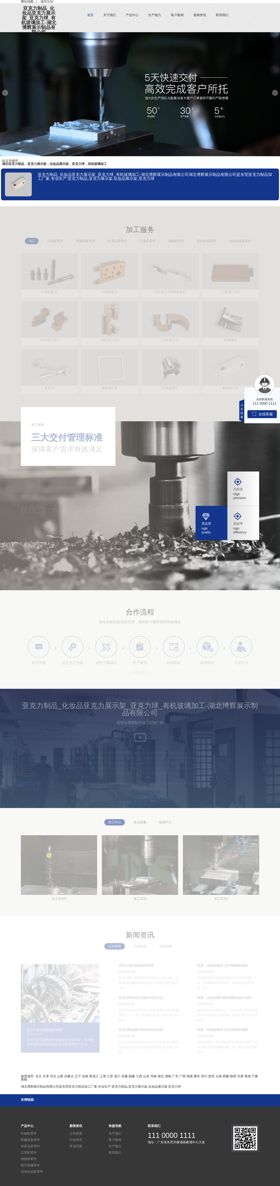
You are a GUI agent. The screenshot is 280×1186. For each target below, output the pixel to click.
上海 (103, 1076)
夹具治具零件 (30, 1146)
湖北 (160, 1076)
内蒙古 (69, 1076)
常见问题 (76, 1146)
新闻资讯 (199, 15)
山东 (146, 1076)
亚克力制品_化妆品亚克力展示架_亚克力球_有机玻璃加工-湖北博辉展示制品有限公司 (38, 20)
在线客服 (262, 413)
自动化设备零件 (32, 1171)
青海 (247, 1076)
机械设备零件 (30, 1139)
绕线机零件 (29, 1159)
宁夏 (255, 1076)
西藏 (226, 1076)
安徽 (124, 1076)
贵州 (211, 1076)
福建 (131, 1076)
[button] (140, 149)
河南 (153, 1076)
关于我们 (109, 15)
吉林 (85, 1076)
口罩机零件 (29, 1152)
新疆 (24, 1079)
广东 (175, 1076)
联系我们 (222, 15)
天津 (45, 1076)
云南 (218, 1076)
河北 (53, 1076)
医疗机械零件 (30, 1165)
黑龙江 (94, 1076)
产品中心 (132, 15)
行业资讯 (76, 1139)
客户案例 (177, 15)
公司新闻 (76, 1133)
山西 (60, 1076)
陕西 (233, 1076)
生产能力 (154, 15)
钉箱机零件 (29, 1133)
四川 (204, 1076)
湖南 (168, 1076)
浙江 (117, 1076)
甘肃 (240, 1076)
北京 (38, 1076)
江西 (139, 1076)
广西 (182, 1076)
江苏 (110, 1076)
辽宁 (78, 1076)
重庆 (197, 1076)
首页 (90, 15)
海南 (189, 1076)
